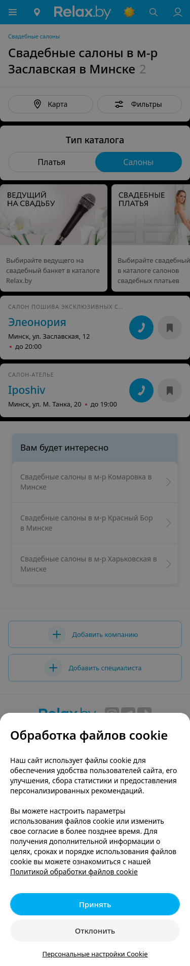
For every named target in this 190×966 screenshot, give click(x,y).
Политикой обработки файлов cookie (74, 871)
